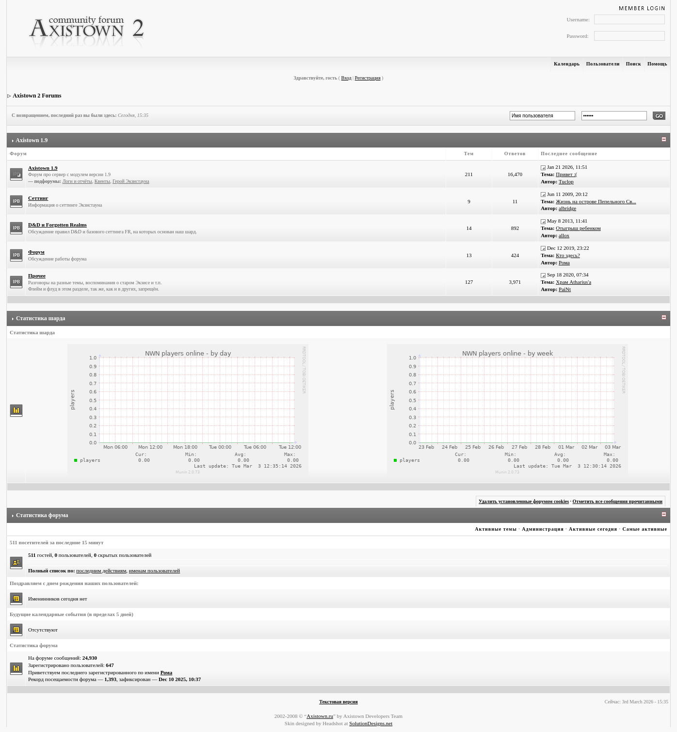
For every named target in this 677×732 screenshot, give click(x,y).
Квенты (102, 181)
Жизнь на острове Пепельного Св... (596, 201)
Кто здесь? (568, 255)
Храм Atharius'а (573, 282)
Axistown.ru (319, 716)
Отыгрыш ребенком (578, 228)
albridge (567, 208)
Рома (564, 262)
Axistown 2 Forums (37, 95)
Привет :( (566, 174)
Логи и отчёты (77, 181)
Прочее (37, 275)
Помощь (657, 63)
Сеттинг (38, 198)
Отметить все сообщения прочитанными (618, 501)
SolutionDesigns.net (370, 723)
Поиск (633, 63)
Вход (346, 78)
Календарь (567, 63)
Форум (36, 252)
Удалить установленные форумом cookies (524, 501)
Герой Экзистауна (131, 181)
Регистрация (368, 78)
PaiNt (565, 289)
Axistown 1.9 (32, 140)
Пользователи (603, 63)
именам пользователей (154, 570)
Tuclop (566, 181)
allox (564, 235)
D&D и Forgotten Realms (57, 225)
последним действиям (101, 570)
